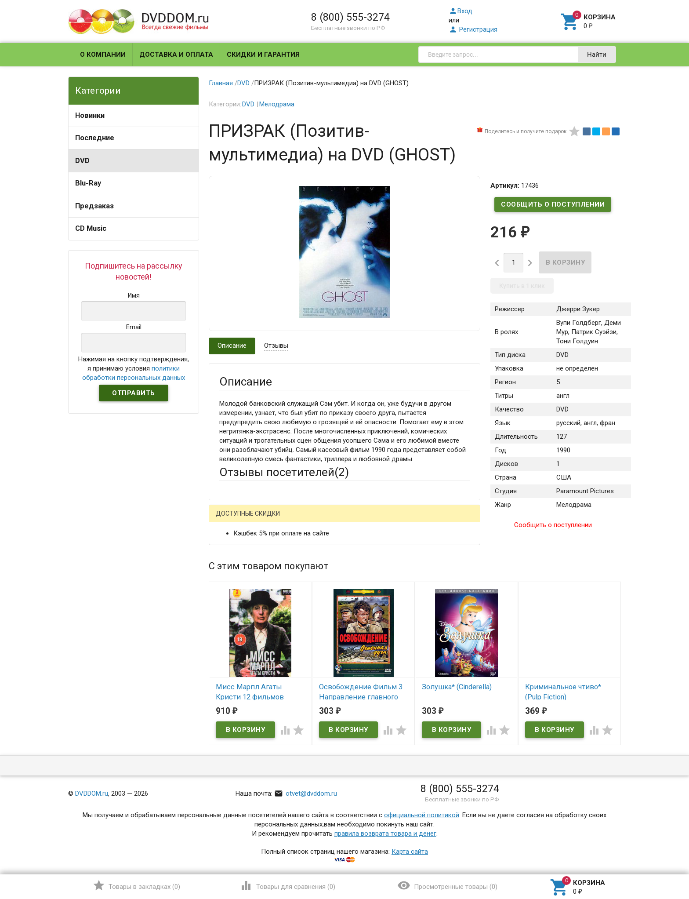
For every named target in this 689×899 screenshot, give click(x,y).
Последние (94, 138)
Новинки (90, 115)
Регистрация (473, 29)
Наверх (652, 856)
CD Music (90, 228)
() (136, 885)
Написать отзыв (265, 516)
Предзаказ (94, 206)
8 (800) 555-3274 (350, 17)
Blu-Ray (88, 183)
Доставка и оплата (176, 54)
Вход (460, 11)
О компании (103, 54)
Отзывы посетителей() (284, 472)
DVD (82, 161)
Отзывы (276, 345)
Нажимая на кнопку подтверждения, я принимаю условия (133, 368)
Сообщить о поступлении (553, 204)
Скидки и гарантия (263, 54)
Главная (221, 83)
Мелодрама (276, 104)
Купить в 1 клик (522, 285)
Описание (232, 345)
